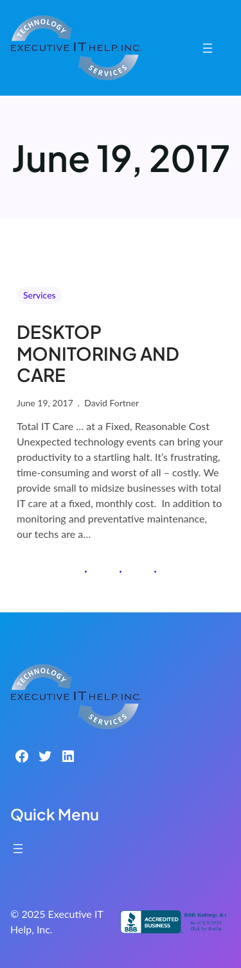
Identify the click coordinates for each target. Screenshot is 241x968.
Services (39, 295)
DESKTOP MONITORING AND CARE (98, 353)
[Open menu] (207, 48)
